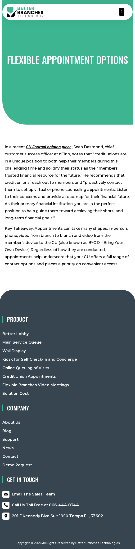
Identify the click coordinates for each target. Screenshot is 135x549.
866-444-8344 (45, 505)
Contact (10, 456)
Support (10, 439)
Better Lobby (15, 334)
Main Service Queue (22, 342)
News (8, 448)
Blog (6, 431)
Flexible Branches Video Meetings (35, 385)
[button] (121, 12)
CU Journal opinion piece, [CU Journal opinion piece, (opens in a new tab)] (49, 147)
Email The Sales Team (33, 494)
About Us (11, 422)
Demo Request (17, 465)
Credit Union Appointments (29, 376)
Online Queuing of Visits (25, 368)
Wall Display (14, 351)
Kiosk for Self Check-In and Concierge (39, 359)
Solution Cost (15, 393)
